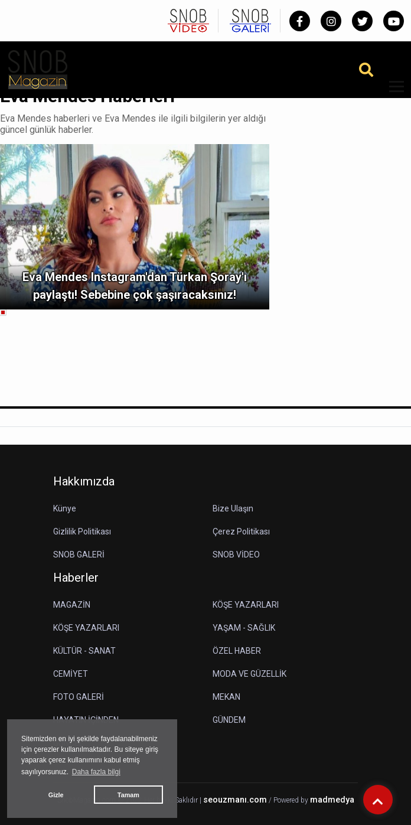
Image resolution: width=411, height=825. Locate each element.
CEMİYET (70, 674)
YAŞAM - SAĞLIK (244, 627)
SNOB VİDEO (236, 554)
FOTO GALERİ (78, 697)
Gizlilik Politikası (82, 531)
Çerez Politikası (241, 531)
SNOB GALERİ (79, 554)
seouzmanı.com (235, 800)
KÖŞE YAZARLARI (246, 604)
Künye (64, 508)
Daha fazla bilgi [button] (96, 772)
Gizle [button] (56, 794)
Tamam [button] (128, 794)
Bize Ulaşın (233, 508)
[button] (392, 94)
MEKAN (226, 697)
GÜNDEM (229, 720)
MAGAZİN (71, 604)
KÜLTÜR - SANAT (84, 651)
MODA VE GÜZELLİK (249, 674)
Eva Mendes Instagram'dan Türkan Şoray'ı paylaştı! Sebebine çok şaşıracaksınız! (134, 286)
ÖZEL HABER (237, 651)
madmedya (332, 800)
